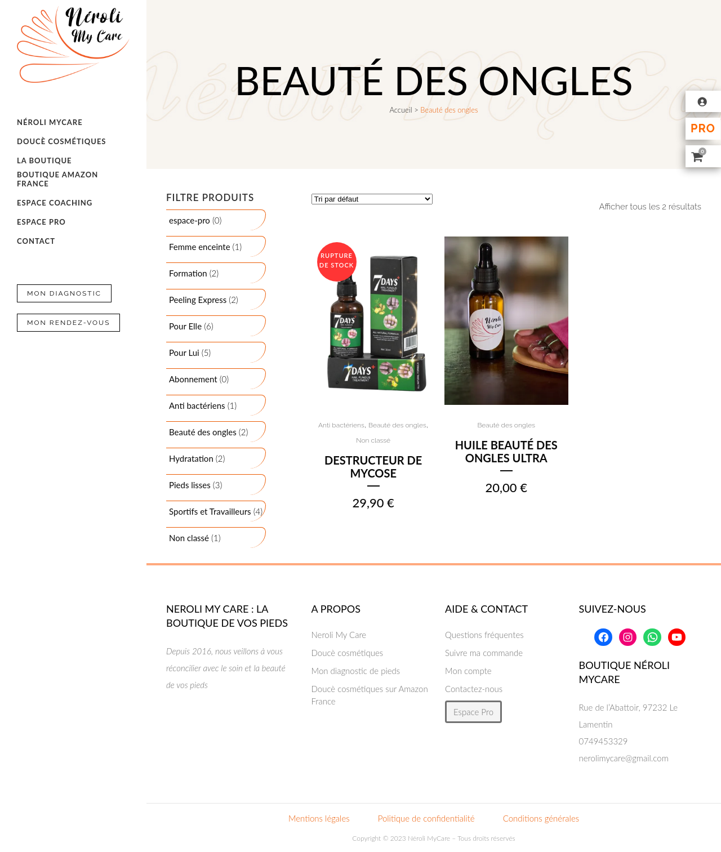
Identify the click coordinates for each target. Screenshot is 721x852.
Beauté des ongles (397, 425)
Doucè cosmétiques (347, 653)
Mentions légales (319, 818)
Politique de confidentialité (426, 818)
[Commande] (372, 199)
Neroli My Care (339, 635)
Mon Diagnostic (64, 293)
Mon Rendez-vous (68, 323)
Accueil (400, 109)
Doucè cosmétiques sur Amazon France (369, 695)
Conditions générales (541, 818)
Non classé (373, 440)
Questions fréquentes (484, 635)
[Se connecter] (703, 101)
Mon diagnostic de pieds (355, 671)
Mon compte (468, 671)
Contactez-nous (473, 689)
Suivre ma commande (484, 653)
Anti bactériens (341, 425)
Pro (703, 128)
